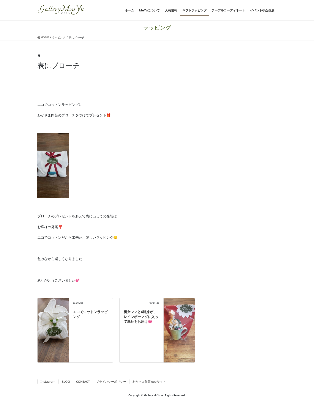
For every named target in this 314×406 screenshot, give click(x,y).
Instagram (48, 381)
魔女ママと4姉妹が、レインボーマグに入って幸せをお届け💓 (141, 316)
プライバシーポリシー (111, 381)
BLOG (66, 381)
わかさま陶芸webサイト (149, 381)
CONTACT (83, 381)
